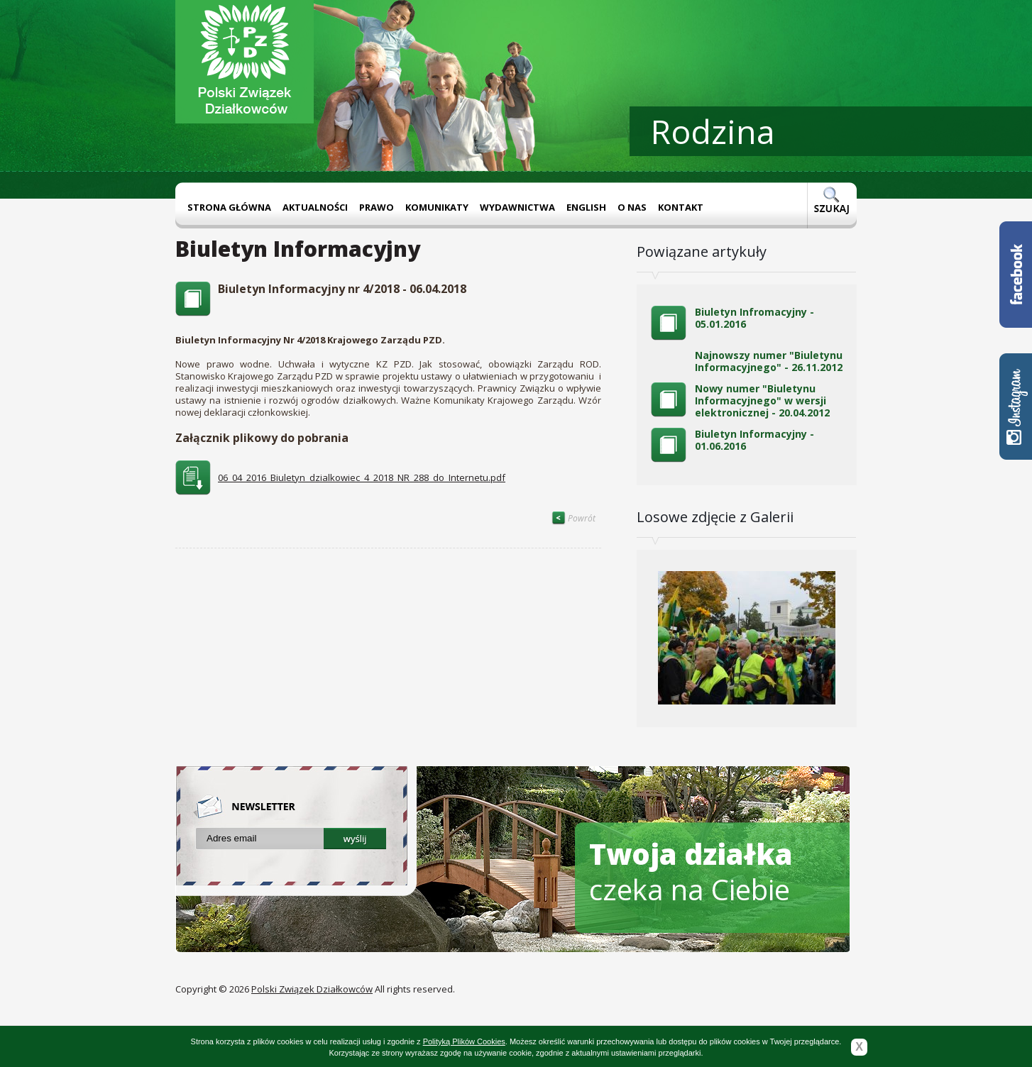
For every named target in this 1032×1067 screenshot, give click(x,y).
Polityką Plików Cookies (464, 1041)
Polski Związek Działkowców (312, 989)
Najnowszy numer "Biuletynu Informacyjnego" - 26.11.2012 (768, 361)
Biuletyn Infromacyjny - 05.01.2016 (754, 318)
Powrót (573, 518)
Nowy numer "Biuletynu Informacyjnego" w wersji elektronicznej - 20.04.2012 (762, 400)
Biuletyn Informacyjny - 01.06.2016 (754, 440)
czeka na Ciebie (691, 871)
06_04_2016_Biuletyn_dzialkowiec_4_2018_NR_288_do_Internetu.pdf (361, 477)
